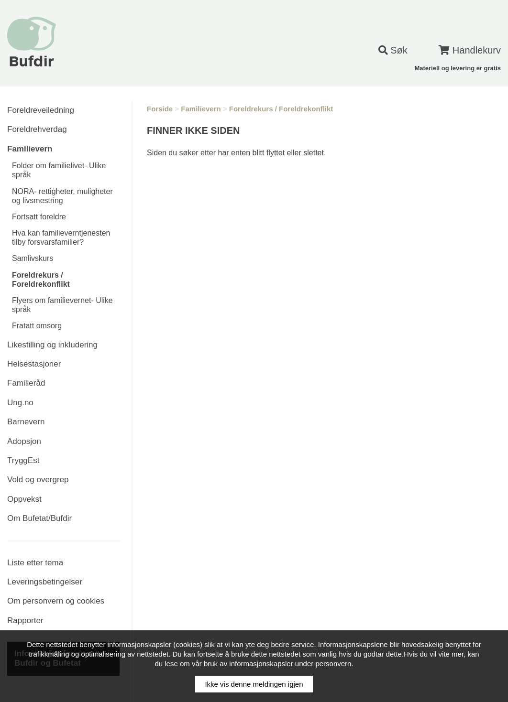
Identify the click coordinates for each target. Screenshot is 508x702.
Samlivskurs (32, 258)
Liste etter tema (35, 562)
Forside (160, 109)
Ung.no (20, 402)
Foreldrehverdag (37, 129)
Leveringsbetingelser (44, 581)
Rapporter (25, 620)
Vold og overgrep (38, 479)
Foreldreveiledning (40, 110)
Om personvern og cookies (55, 600)
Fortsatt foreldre (39, 217)
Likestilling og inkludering (52, 344)
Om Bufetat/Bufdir (39, 518)
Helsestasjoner (34, 363)
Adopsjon (24, 441)
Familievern (30, 148)
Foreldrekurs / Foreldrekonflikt (281, 109)
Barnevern (25, 421)
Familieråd (26, 383)
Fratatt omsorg (37, 326)
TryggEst (23, 460)
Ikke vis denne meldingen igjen (254, 684)
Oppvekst (24, 499)
